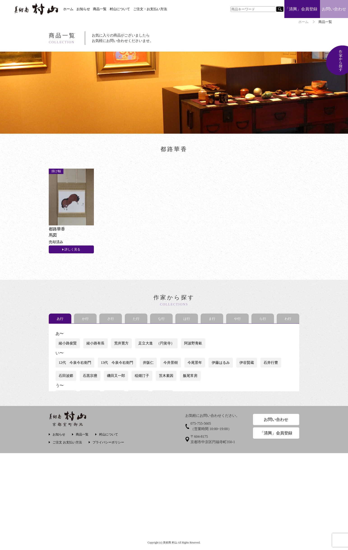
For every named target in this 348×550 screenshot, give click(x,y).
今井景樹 (171, 364)
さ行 (110, 320)
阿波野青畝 (193, 344)
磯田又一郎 (116, 377)
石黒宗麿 (90, 377)
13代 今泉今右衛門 (117, 364)
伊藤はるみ (221, 364)
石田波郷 (66, 377)
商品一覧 (100, 9)
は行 (186, 320)
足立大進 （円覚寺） (156, 344)
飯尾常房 (190, 377)
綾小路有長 (95, 344)
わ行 (288, 320)
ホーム (68, 9)
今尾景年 (195, 364)
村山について (120, 9)
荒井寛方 (121, 344)
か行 (85, 320)
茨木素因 (166, 377)
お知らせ (83, 9)
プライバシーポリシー (108, 443)
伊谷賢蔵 (247, 364)
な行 (161, 320)
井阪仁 (148, 364)
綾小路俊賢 (68, 344)
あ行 (60, 320)
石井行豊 (271, 364)
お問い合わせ (334, 9)
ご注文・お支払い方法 (150, 9)
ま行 (212, 320)
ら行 (262, 320)
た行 (136, 320)
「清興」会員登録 (301, 9)
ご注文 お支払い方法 (67, 443)
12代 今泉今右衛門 (75, 364)
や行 (237, 320)
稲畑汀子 (142, 377)
